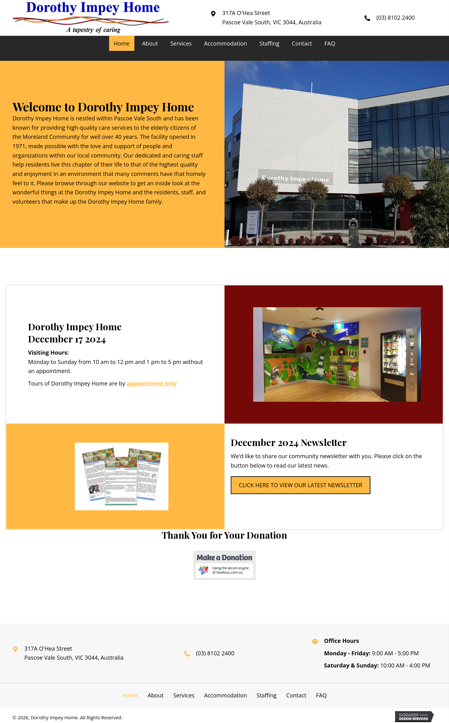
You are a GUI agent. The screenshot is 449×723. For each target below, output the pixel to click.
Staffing (267, 695)
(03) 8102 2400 (395, 17)
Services (183, 695)
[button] (300, 485)
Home (130, 695)
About (156, 695)
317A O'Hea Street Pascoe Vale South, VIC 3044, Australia (73, 653)
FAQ (321, 695)
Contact (296, 695)
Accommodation (225, 695)
